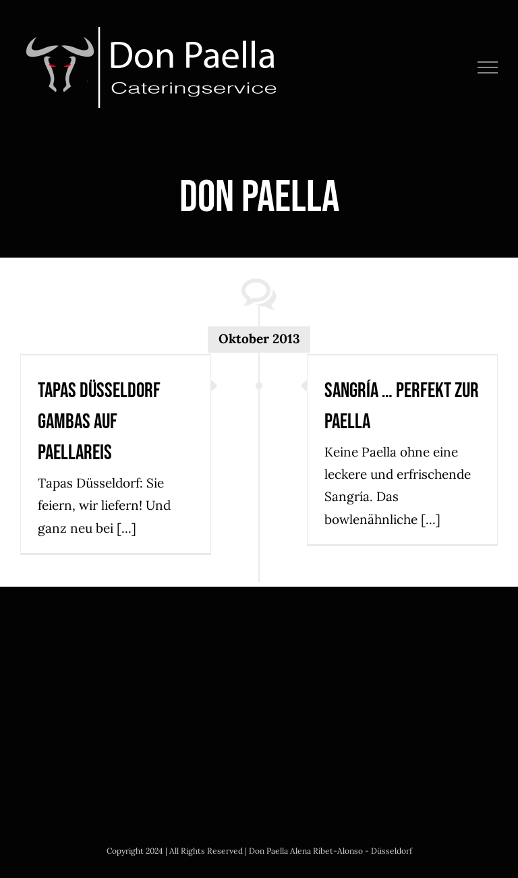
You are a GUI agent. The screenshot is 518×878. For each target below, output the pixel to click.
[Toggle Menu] (488, 67)
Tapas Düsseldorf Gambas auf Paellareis (99, 421)
